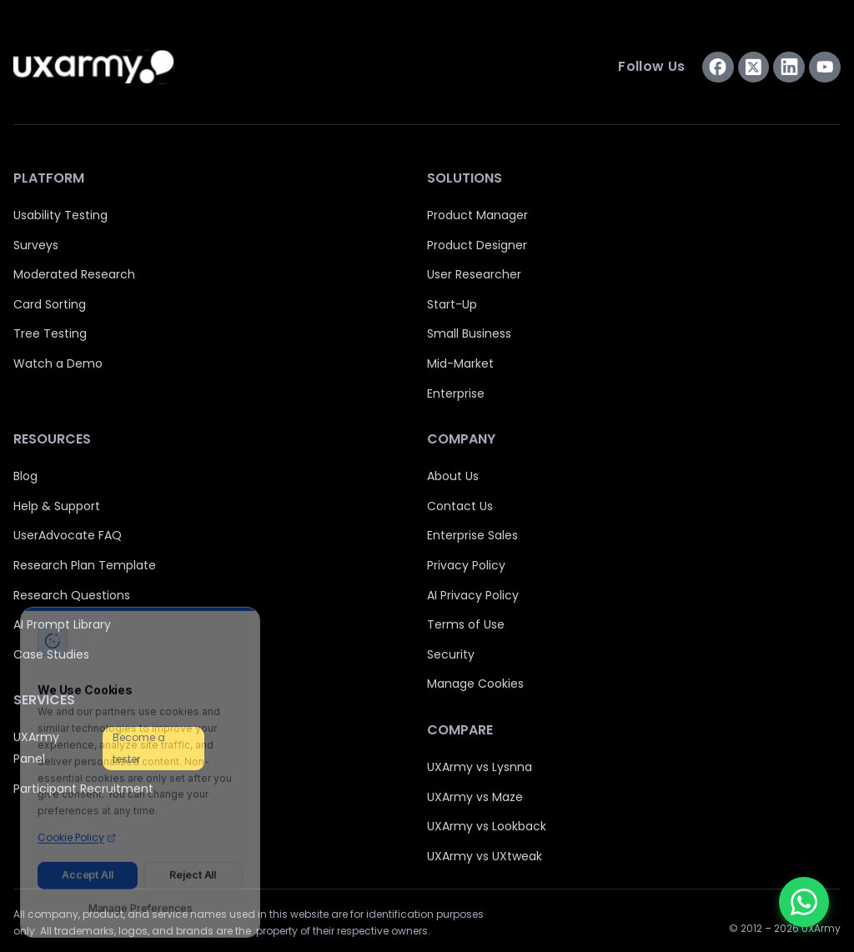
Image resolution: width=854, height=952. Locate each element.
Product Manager (477, 215)
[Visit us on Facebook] (718, 67)
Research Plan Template (84, 565)
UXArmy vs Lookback (486, 826)
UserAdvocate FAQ (67, 535)
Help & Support (56, 506)
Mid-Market (460, 363)
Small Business (469, 333)
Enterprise (456, 393)
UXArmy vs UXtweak (484, 856)
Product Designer (477, 245)
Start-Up (452, 304)
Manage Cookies (475, 683)
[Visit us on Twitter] (754, 67)
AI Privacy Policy (473, 595)
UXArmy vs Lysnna (479, 767)
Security (451, 654)
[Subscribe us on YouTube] (825, 67)
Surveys (35, 245)
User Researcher (474, 274)
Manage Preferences (140, 902)
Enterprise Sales (472, 535)
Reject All (192, 869)
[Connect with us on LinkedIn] (789, 67)
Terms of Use (466, 624)
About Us (453, 476)
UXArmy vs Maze (475, 797)
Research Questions (71, 595)
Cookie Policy (77, 831)
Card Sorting (49, 304)
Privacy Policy (466, 565)
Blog (25, 476)
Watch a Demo (58, 363)
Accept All (87, 869)
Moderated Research (74, 274)
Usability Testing (60, 215)
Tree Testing (50, 333)
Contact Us (460, 506)
